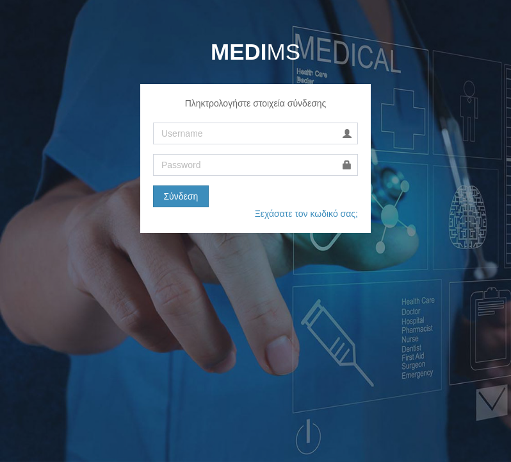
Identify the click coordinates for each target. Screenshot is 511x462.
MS (255, 51)
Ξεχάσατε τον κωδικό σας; (306, 214)
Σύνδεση (180, 196)
